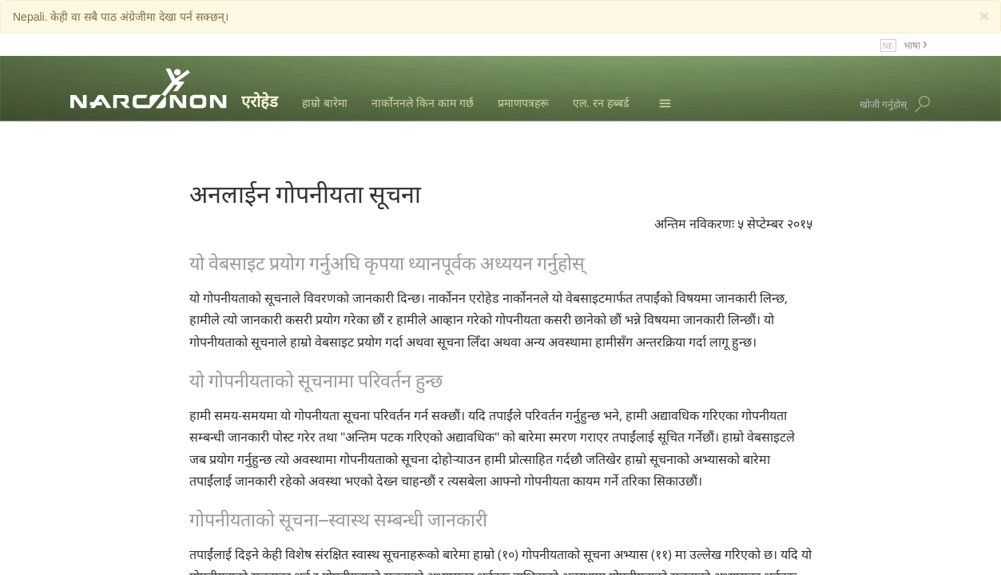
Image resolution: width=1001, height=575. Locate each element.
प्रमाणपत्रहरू (523, 102)
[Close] (984, 15)
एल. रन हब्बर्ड (601, 102)
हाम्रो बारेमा (325, 102)
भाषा (913, 44)
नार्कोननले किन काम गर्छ (422, 102)
